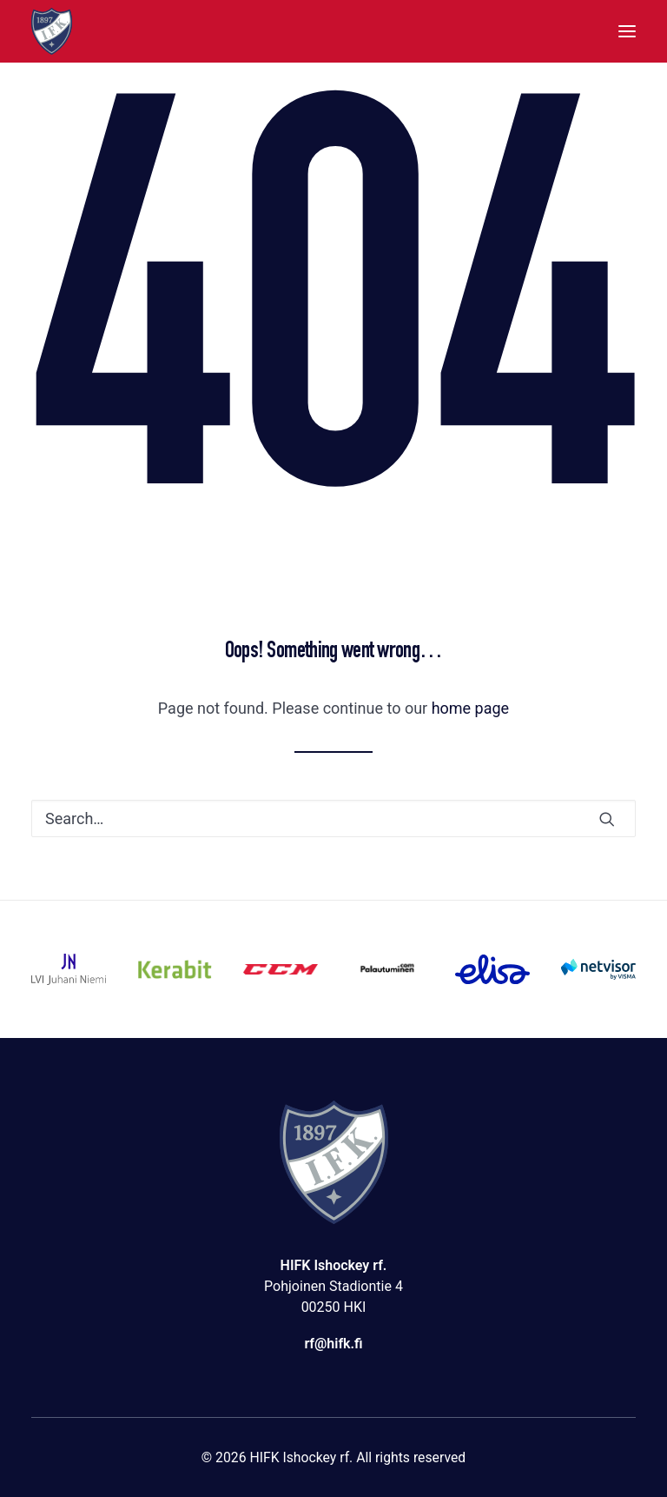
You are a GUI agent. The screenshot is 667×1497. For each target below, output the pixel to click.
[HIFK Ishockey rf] (51, 31)
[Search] (333, 818)
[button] (627, 31)
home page (471, 708)
